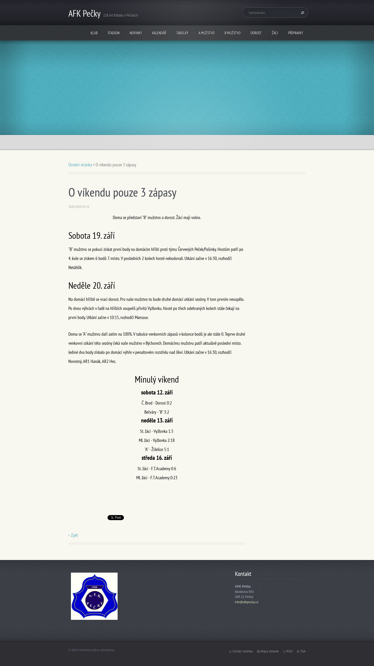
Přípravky (295, 33)
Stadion (114, 33)
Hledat (302, 12)
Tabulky (182, 33)
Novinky (136, 33)
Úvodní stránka (80, 165)
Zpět (74, 535)
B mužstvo (233, 33)
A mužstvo (207, 33)
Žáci (275, 33)
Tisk (303, 651)
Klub (94, 33)
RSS (289, 651)
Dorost (256, 33)
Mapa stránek (269, 651)
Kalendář (159, 33)
